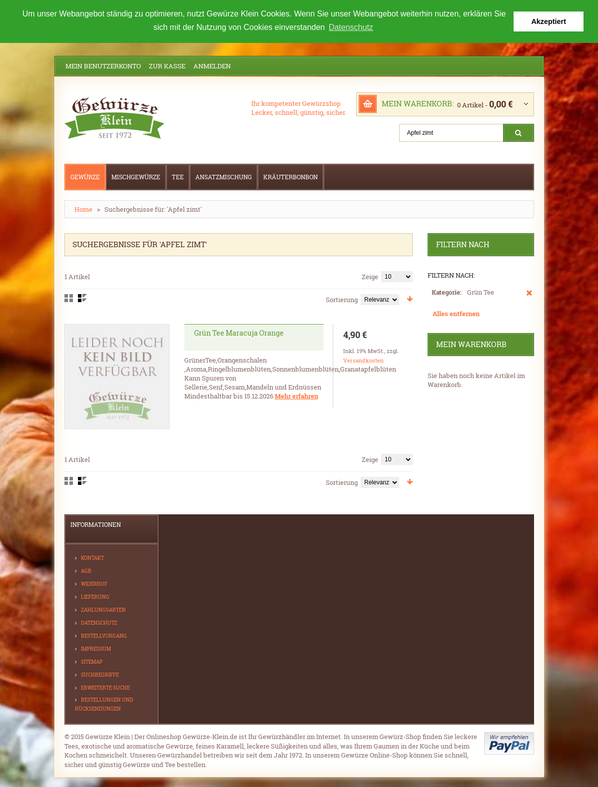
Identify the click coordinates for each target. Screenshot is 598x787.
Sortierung (342, 299)
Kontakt (92, 558)
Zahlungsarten (103, 610)
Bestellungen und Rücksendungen (104, 704)
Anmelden (212, 65)
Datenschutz (99, 623)
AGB (86, 571)
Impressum (96, 649)
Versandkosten (363, 360)
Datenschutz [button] (351, 27)
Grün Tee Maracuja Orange (239, 333)
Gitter (68, 298)
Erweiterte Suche (105, 688)
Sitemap (91, 662)
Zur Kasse (167, 65)
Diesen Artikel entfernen (529, 298)
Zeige (370, 276)
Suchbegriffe (100, 675)
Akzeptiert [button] (548, 21)
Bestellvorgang (104, 636)
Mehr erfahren (296, 396)
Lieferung (95, 597)
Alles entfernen (456, 313)
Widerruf (94, 584)
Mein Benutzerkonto (103, 65)
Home (83, 209)
